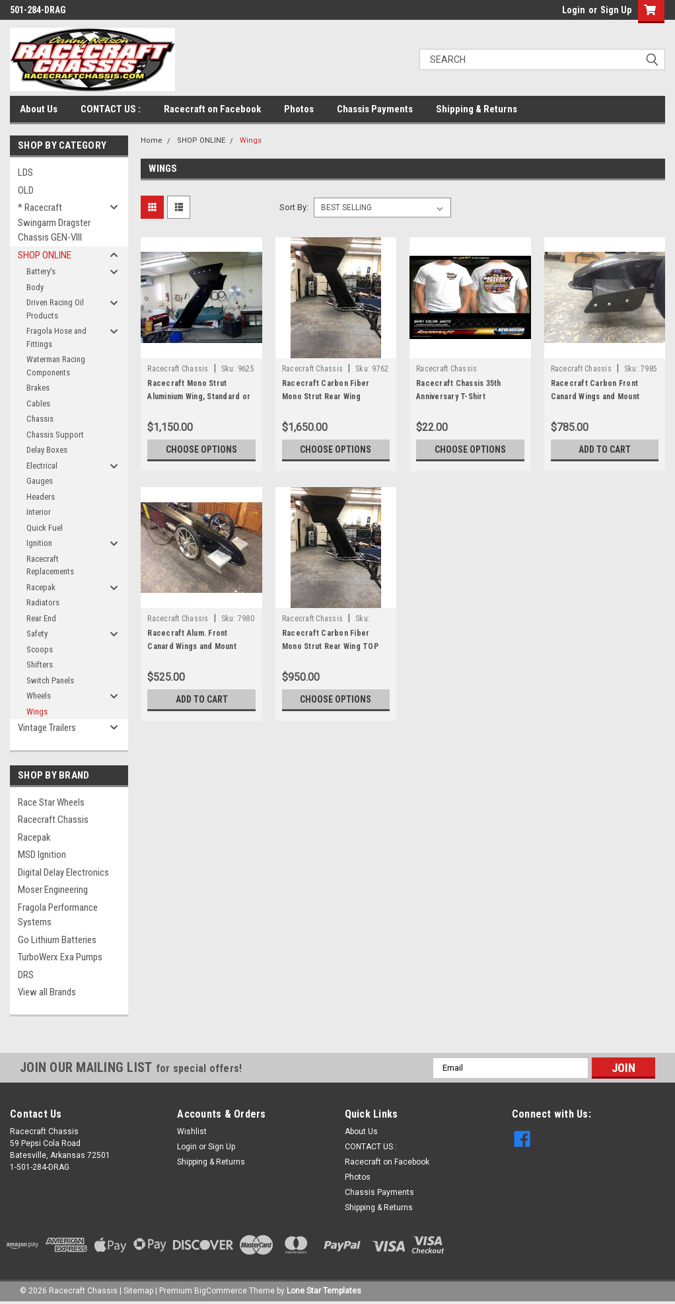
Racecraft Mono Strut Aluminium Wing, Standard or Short (198, 396)
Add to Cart (605, 449)
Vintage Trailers (47, 728)
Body (35, 287)
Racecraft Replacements (50, 565)
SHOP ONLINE (44, 255)
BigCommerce (220, 1290)
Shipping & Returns (476, 109)
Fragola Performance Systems (58, 915)
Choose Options (201, 449)
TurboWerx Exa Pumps (60, 957)
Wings (37, 711)
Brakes (38, 388)
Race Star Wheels (51, 802)
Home (151, 140)
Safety (37, 633)
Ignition (39, 543)
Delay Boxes (46, 450)
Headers (40, 497)
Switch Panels (50, 680)
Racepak (40, 587)
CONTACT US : (111, 109)
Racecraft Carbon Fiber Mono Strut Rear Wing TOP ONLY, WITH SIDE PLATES (330, 646)
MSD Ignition (42, 855)
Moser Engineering (53, 890)
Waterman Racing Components (55, 365)
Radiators (42, 602)
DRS (26, 975)
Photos (299, 109)
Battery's (40, 271)
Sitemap (138, 1290)
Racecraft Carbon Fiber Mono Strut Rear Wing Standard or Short (326, 396)
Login (573, 10)
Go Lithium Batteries (57, 940)
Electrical (41, 466)
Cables (38, 403)
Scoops (39, 649)
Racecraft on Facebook (212, 109)
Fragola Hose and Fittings (56, 337)
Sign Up (615, 10)
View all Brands (47, 992)
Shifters (39, 665)
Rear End (41, 618)
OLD (26, 190)
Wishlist (192, 1131)
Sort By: (293, 207)
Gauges (39, 481)
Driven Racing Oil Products (55, 309)
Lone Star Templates (324, 1290)
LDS (25, 172)
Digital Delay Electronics (63, 872)
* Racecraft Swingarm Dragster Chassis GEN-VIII (54, 222)
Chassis (39, 419)
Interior (38, 512)
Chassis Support (55, 435)
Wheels (38, 696)
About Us (38, 109)
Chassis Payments (375, 109)
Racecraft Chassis (53, 819)
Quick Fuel (44, 528)
